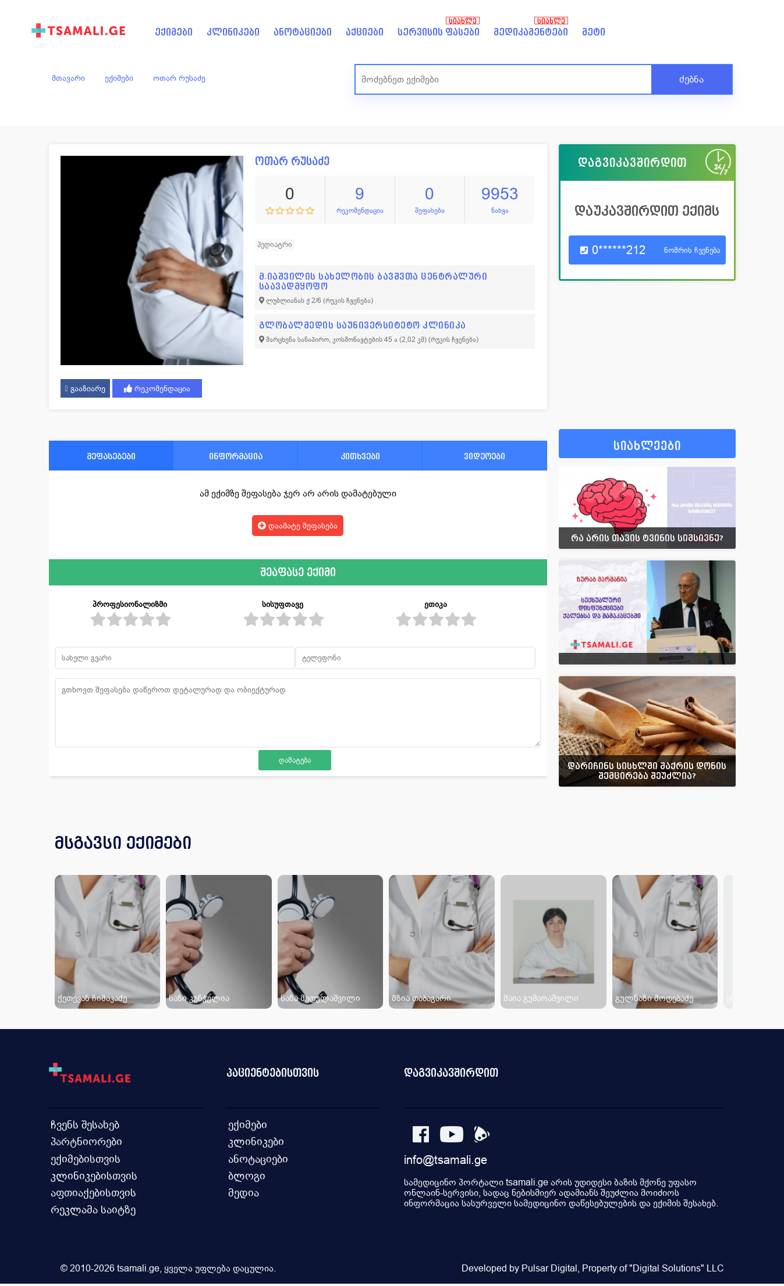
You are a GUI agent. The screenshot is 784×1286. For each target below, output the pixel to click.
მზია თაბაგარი (421, 998)
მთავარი (68, 78)
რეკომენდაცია (157, 388)
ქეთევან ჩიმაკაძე (92, 998)
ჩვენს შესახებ (82, 1122)
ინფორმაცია (235, 456)
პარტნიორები (83, 1140)
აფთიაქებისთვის (90, 1192)
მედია (243, 1192)
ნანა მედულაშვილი (320, 998)
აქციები (365, 32)
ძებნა (691, 79)
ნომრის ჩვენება (692, 250)
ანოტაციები (303, 32)
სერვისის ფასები (439, 32)
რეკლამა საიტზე (90, 1210)
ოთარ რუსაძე (179, 78)
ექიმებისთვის (83, 1157)
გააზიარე (85, 388)
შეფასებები (111, 456)
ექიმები (174, 32)
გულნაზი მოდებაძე (654, 998)
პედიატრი (274, 244)
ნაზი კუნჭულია (199, 998)
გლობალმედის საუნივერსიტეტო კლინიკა (362, 325)
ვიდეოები (484, 456)
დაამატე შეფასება (298, 525)
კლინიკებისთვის (91, 1175)
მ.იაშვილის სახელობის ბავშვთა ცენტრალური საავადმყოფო (373, 281)
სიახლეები (647, 446)
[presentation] (710, 857)
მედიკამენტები (531, 32)
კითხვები (360, 456)
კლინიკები (233, 32)
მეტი (593, 32)
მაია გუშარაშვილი (541, 998)
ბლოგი (245, 1175)
